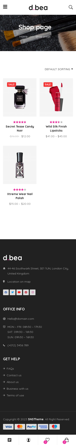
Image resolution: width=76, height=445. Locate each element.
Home (23, 36)
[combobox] (52, 69)
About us (13, 382)
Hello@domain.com (20, 319)
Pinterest (26, 292)
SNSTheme (36, 419)
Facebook (6, 292)
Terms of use (15, 395)
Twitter (12, 292)
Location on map (19, 281)
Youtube (19, 292)
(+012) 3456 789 (18, 345)
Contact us (14, 375)
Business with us (17, 388)
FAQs (10, 368)
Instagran (32, 292)
